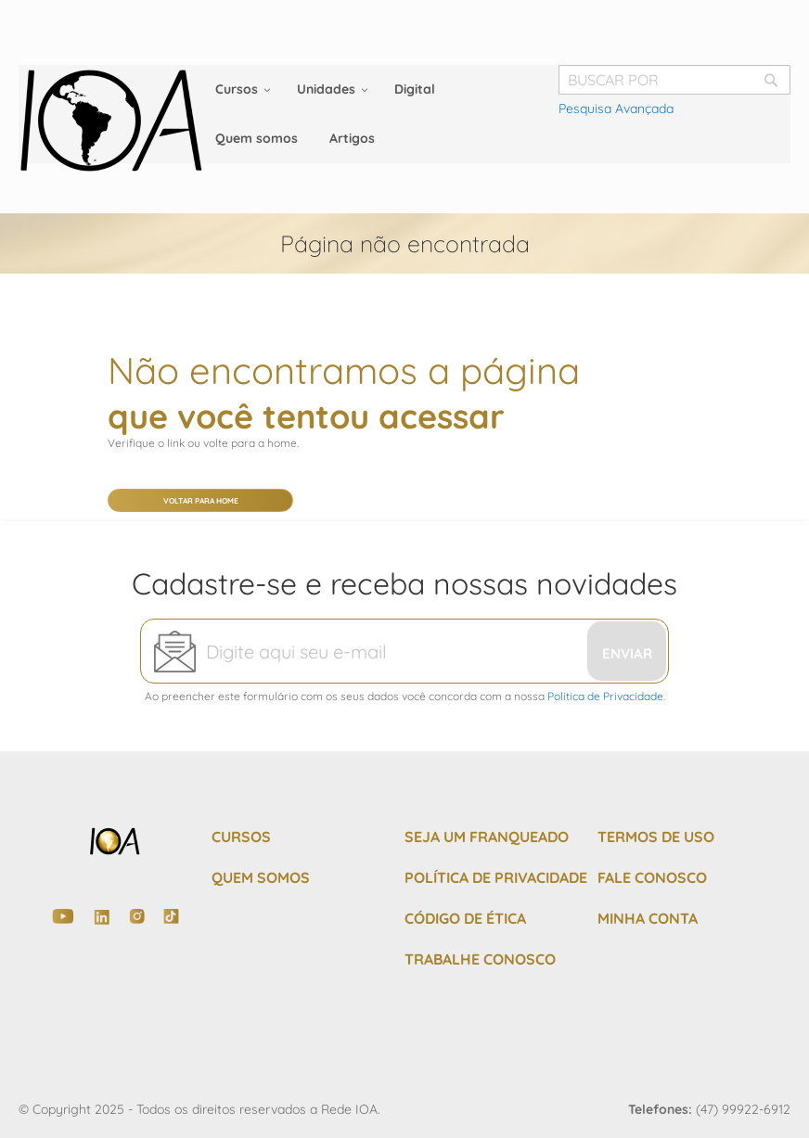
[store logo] (111, 120)
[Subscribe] (626, 651)
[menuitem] (240, 89)
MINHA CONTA (647, 918)
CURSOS (241, 836)
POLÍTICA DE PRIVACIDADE (495, 877)
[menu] (404, 114)
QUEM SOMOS (261, 877)
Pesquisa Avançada (616, 108)
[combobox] (674, 80)
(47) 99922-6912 (743, 1109)
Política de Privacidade (605, 696)
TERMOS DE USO (655, 836)
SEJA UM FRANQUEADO (486, 836)
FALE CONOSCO (652, 877)
